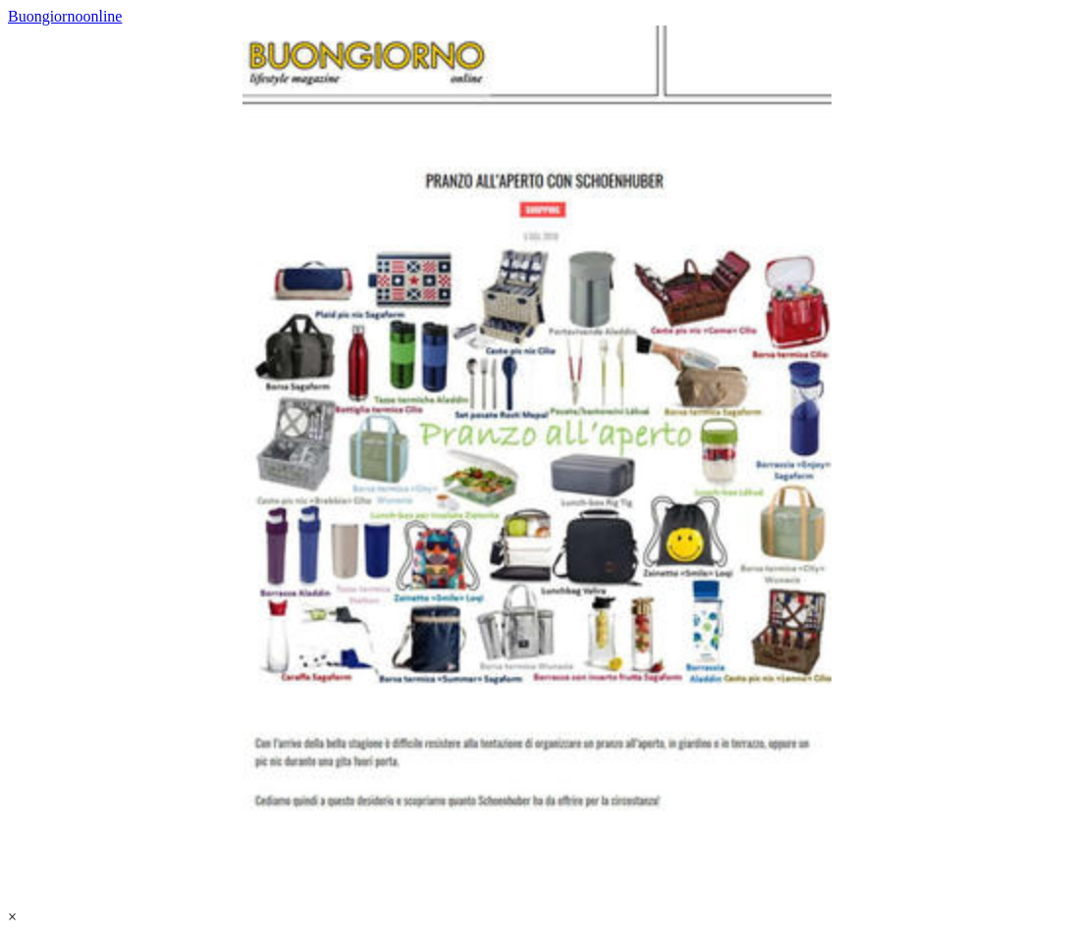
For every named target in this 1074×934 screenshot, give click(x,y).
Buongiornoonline (65, 16)
